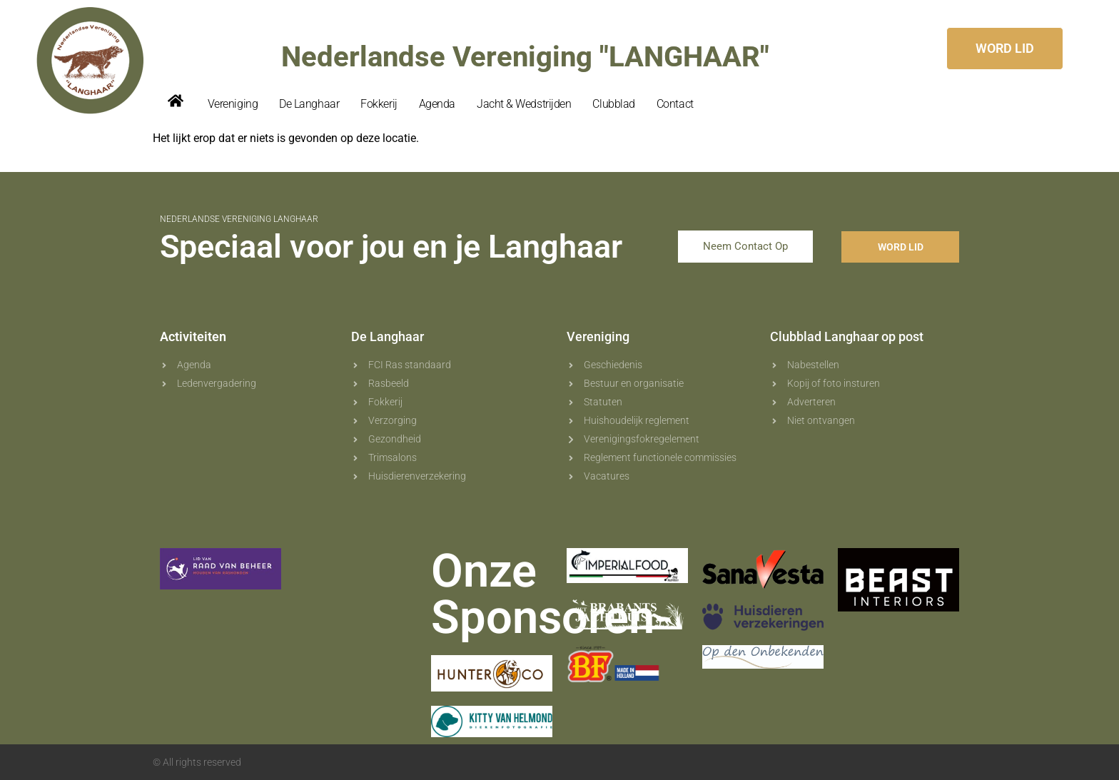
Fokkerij (378, 104)
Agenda (437, 104)
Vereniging (233, 104)
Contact (675, 104)
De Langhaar (309, 104)
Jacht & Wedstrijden (524, 104)
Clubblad (613, 104)
